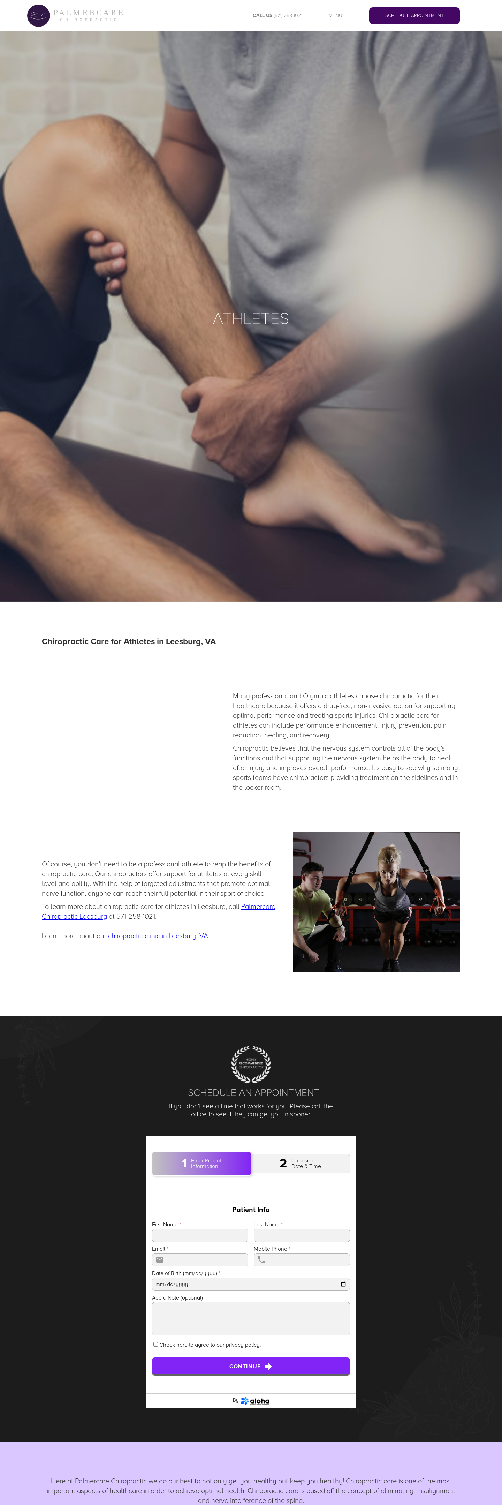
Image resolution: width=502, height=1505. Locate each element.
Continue (251, 1366)
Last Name (268, 1224)
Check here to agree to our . (210, 1345)
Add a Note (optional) (177, 1298)
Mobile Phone (272, 1249)
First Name (166, 1224)
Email (160, 1249)
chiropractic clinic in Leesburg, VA (158, 936)
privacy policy (243, 1344)
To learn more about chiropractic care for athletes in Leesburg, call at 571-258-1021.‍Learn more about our (158, 921)
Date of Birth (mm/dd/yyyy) (186, 1273)
